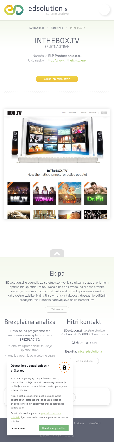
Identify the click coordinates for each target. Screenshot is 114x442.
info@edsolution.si (90, 351)
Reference (57, 27)
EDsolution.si (36, 10)
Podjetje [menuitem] (79, 423)
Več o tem (57, 309)
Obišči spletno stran (57, 78)
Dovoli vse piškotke (53, 428)
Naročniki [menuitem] (95, 423)
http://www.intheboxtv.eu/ (66, 60)
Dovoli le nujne (18, 427)
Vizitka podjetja (84, 361)
